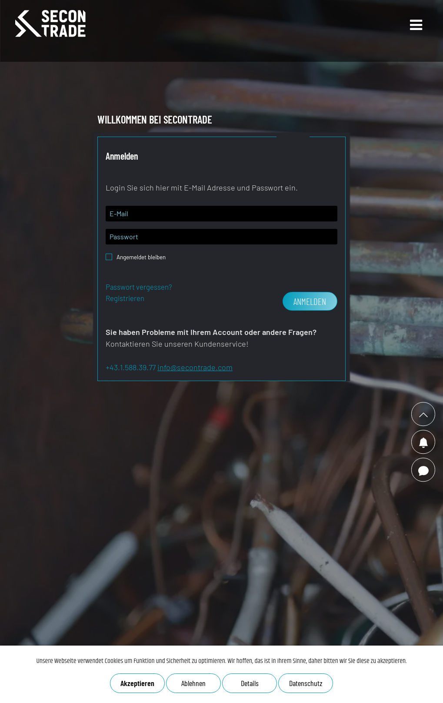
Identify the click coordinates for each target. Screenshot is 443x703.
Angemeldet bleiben (141, 254)
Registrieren (125, 298)
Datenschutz (305, 683)
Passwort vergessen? (139, 286)
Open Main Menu (405, 32)
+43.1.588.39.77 (131, 367)
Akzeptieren (137, 683)
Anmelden (309, 301)
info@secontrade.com (195, 367)
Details (249, 683)
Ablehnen (193, 683)
